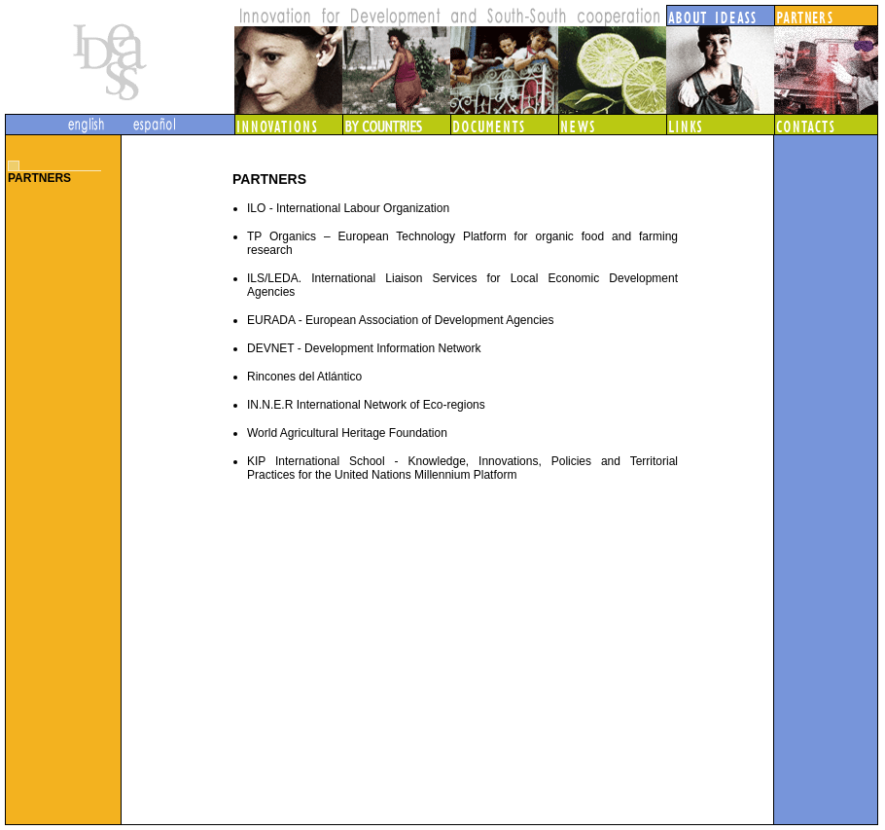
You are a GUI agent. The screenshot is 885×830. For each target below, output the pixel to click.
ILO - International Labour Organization (348, 208)
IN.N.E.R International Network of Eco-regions (366, 405)
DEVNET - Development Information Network (364, 348)
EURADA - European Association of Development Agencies (400, 320)
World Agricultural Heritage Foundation (347, 433)
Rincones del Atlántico (304, 376)
